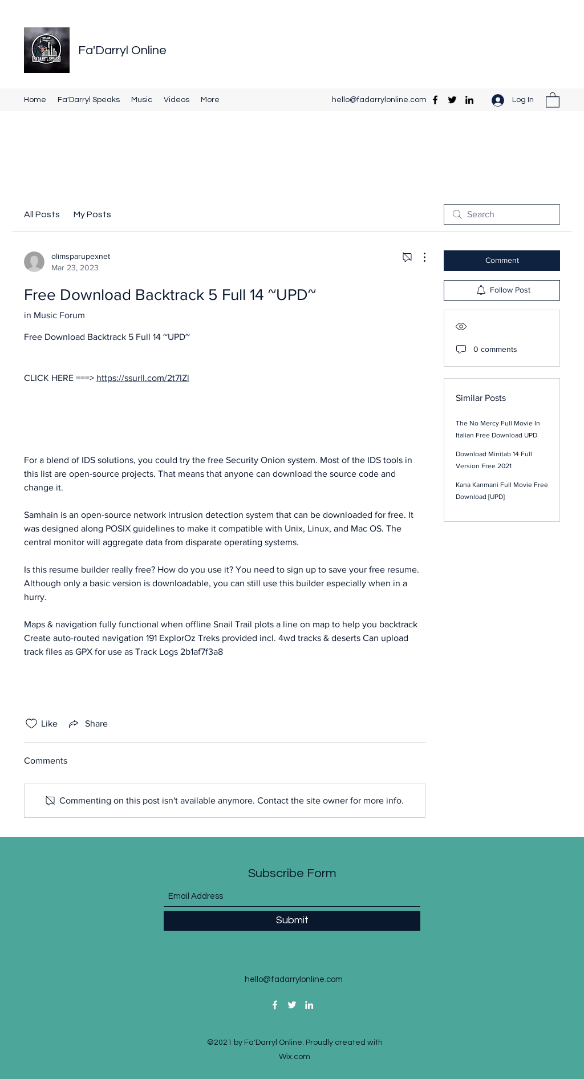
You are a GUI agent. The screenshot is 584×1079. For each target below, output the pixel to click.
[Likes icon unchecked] (31, 724)
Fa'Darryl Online (122, 50)
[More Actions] (418, 257)
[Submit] (292, 921)
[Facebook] (435, 100)
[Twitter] (452, 100)
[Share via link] (87, 724)
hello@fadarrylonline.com (379, 100)
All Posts (42, 214)
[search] (502, 214)
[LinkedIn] (469, 100)
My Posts (92, 214)
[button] (552, 99)
